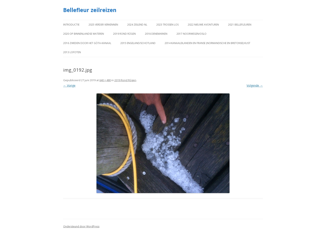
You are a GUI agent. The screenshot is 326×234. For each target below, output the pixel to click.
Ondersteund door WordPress (81, 226)
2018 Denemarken (156, 34)
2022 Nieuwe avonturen (203, 24)
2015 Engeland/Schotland (138, 43)
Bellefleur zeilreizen (89, 10)
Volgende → (255, 85)
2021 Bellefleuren (239, 24)
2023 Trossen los (167, 24)
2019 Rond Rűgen (124, 34)
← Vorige (69, 85)
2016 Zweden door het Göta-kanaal (87, 43)
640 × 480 (105, 80)
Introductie (71, 24)
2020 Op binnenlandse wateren (83, 34)
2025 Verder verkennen (103, 24)
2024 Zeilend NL (137, 24)
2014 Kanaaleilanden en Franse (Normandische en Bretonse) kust (207, 43)
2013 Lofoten (72, 52)
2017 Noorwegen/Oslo (191, 34)
